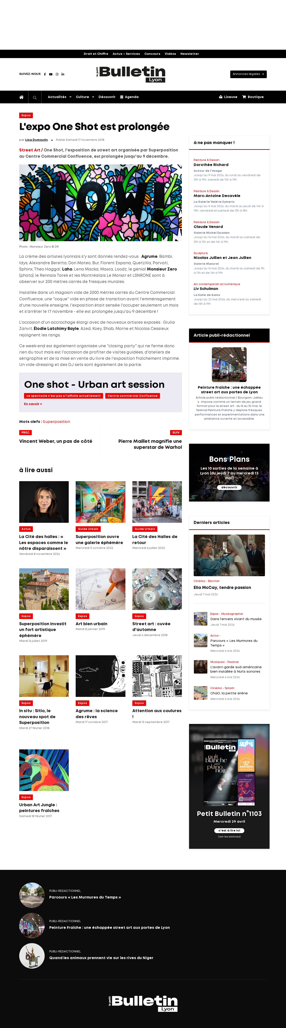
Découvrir (107, 97)
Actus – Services (126, 54)
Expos (26, 115)
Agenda (129, 96)
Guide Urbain (88, 529)
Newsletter (189, 54)
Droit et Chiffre (96, 54)
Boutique (253, 96)
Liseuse (228, 96)
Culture (82, 97)
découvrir (229, 487)
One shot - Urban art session (94, 385)
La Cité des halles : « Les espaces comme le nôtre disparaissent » (43, 543)
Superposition (56, 422)
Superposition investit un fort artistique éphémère (42, 630)
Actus (26, 529)
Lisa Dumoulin (36, 140)
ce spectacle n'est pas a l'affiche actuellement (63, 396)
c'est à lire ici (229, 831)
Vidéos (170, 54)
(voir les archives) (229, 837)
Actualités (57, 97)
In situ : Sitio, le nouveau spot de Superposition (37, 717)
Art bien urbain (91, 624)
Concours (152, 54)
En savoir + (33, 404)
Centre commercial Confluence (133, 396)
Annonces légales (246, 74)
